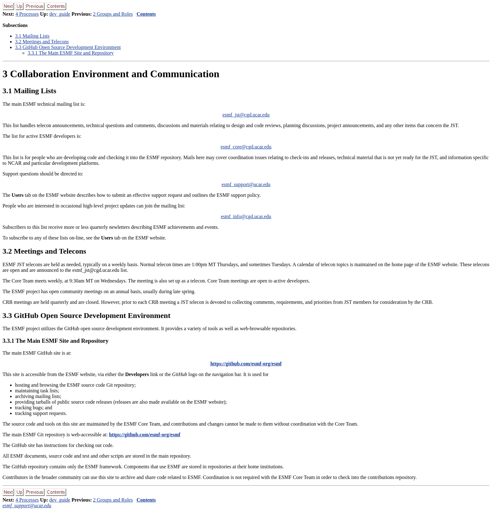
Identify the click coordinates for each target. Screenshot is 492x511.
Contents (146, 14)
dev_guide (59, 14)
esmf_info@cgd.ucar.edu (246, 216)
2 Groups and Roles (113, 14)
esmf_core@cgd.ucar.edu (246, 146)
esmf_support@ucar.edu (246, 184)
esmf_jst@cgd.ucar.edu (246, 114)
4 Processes (27, 14)
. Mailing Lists (32, 36)
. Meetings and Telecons (42, 41)
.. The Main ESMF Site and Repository (71, 53)
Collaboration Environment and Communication (111, 73)
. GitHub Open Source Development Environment (68, 47)
